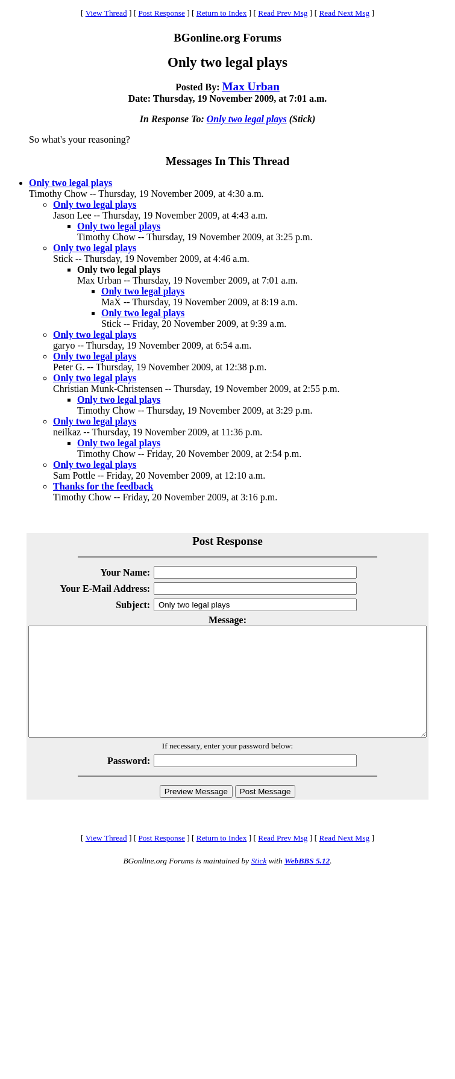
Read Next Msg (344, 12)
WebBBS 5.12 (307, 882)
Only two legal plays (247, 119)
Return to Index (221, 12)
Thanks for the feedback (103, 486)
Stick (258, 882)
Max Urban (250, 86)
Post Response (161, 12)
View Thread (106, 12)
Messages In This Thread (227, 161)
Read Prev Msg (282, 12)
